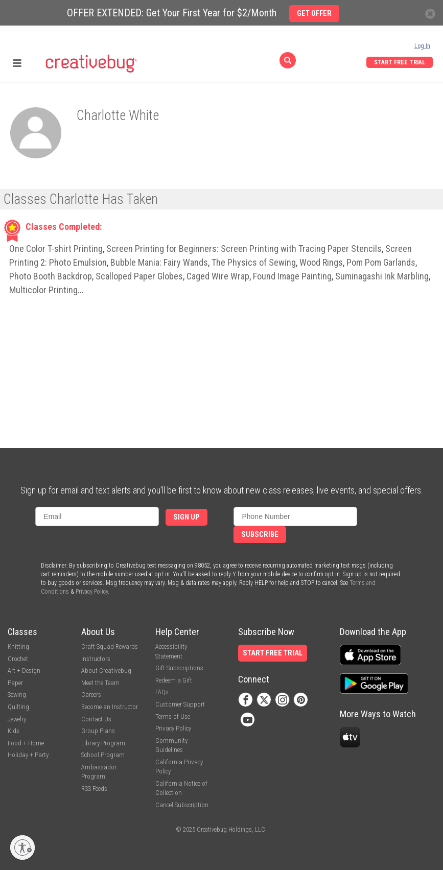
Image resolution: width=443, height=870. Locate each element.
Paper (15, 683)
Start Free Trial (399, 62)
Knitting (18, 646)
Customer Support (180, 704)
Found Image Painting (292, 276)
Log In (422, 46)
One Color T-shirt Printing (56, 248)
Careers (91, 694)
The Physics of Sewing (254, 262)
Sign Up (186, 517)
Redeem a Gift (173, 680)
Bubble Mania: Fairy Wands (159, 262)
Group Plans (98, 731)
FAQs (162, 692)
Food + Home (26, 743)
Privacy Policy (92, 591)
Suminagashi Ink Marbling (382, 276)
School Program (103, 755)
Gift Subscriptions (179, 668)
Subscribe (259, 534)
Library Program (103, 743)
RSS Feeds (94, 788)
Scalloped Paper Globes (139, 276)
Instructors (95, 659)
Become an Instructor (109, 707)
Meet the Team (100, 683)
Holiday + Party (28, 755)
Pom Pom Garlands (380, 262)
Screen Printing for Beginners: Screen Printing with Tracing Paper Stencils (244, 248)
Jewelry (17, 719)
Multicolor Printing (43, 290)
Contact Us (96, 719)
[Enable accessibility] (22, 847)
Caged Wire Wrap (217, 276)
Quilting (18, 707)
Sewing (17, 694)
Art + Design (24, 670)
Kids (13, 731)
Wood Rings (321, 262)
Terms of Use (172, 716)
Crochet (18, 659)
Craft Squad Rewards (109, 646)
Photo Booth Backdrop (50, 276)
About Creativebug (106, 670)
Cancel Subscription (181, 805)
